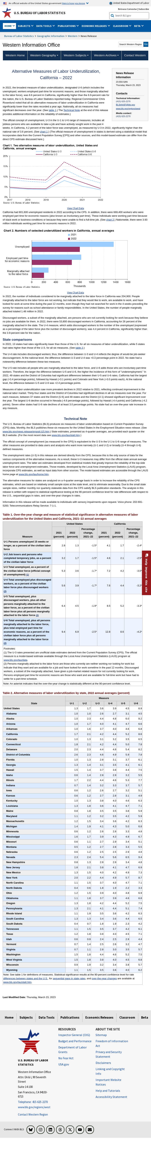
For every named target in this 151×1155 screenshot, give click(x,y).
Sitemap (101, 1035)
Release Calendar (127, 9)
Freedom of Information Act (112, 1043)
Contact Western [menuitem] (135, 55)
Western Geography (43, 55)
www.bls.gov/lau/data (15, 660)
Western (72, 36)
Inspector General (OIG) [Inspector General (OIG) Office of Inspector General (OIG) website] (74, 1035)
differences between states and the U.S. (25, 978)
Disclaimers (103, 1063)
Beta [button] (137, 26)
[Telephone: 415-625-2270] (35, 1102)
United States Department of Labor (129, 3)
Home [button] (8, 26)
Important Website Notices (108, 1082)
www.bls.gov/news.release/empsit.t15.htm (26, 431)
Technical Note (72, 110)
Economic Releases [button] (94, 26)
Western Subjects (75, 55)
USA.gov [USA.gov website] (63, 1064)
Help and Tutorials (108, 1091)
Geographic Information (50, 36)
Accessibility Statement (111, 1097)
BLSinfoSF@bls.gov (125, 105)
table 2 (79, 347)
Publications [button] (67, 26)
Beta (144, 1017)
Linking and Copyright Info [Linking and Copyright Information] (110, 1071)
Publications (69, 1017)
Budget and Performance (75, 1041)
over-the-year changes (104, 978)
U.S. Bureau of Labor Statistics (39, 13)
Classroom (127, 1017)
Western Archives (105, 55)
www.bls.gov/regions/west (128, 108)
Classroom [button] (121, 26)
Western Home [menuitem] (15, 55)
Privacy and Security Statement (109, 1054)
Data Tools (46, 1017)
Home (9, 1017)
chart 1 (44, 131)
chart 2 (110, 219)
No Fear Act (66, 1058)
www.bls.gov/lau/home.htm (34, 474)
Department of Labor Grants (72, 1049)
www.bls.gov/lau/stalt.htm (66, 435)
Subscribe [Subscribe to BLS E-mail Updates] (143, 9)
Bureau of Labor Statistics (19, 36)
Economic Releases (99, 1017)
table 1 (52, 110)
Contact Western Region (33, 1114)
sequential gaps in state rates (69, 978)
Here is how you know (73, 3)
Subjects (26, 1017)
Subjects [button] (24, 26)
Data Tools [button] (44, 26)
